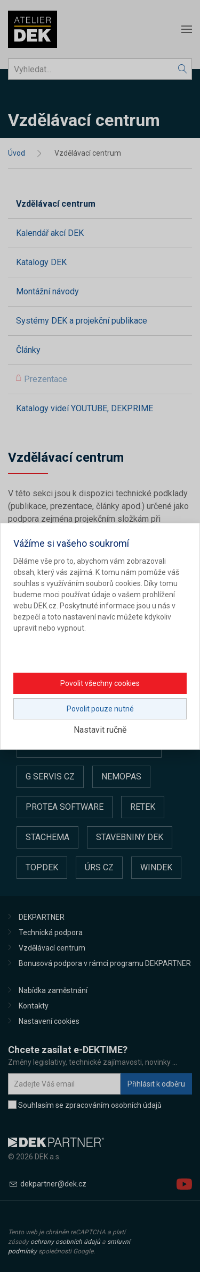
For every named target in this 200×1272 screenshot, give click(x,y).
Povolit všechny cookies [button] (100, 683)
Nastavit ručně (100, 730)
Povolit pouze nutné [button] (100, 709)
